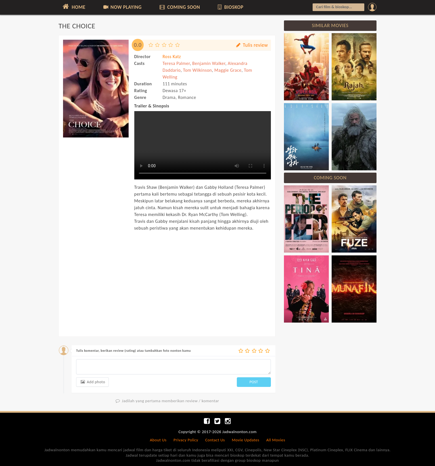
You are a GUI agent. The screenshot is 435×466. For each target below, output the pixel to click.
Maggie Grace (228, 70)
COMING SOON (179, 7)
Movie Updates (245, 439)
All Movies (275, 439)
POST (254, 382)
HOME (73, 6)
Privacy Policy (185, 439)
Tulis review (251, 45)
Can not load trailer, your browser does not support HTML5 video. (202, 145)
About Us (158, 439)
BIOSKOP (230, 7)
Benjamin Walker (208, 63)
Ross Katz (172, 56)
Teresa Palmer (176, 63)
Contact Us (215, 439)
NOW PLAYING (122, 7)
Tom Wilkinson (197, 70)
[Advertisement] (96, 226)
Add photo (92, 382)
